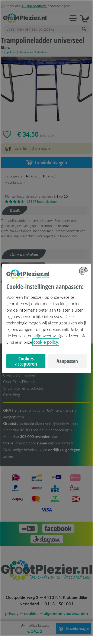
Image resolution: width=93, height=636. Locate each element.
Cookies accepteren (26, 361)
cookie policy (45, 342)
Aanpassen (67, 361)
